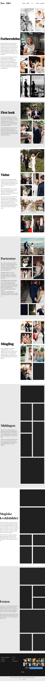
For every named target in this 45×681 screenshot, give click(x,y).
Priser (23, 3)
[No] (43, 679)
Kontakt (42, 3)
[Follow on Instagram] (23, 672)
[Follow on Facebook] (21, 672)
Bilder (27, 3)
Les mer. (24, 679)
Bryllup (32, 3)
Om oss (37, 3)
